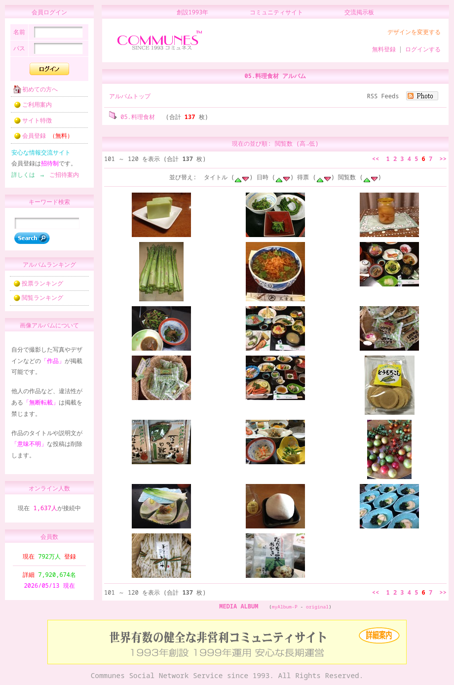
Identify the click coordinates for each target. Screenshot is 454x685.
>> (443, 159)
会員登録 (40, 138)
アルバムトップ (130, 96)
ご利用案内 (29, 107)
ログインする (423, 49)
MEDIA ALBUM (238, 606)
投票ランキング (38, 287)
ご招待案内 (61, 177)
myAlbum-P (285, 607)
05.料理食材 (132, 117)
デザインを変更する (414, 32)
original (317, 607)
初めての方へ (32, 92)
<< (375, 159)
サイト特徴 (29, 123)
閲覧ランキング (38, 302)
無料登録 (384, 49)
